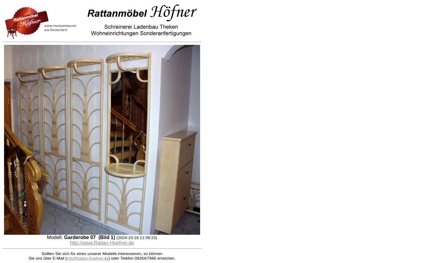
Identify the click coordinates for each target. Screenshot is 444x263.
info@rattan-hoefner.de (88, 258)
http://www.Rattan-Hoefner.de (102, 243)
